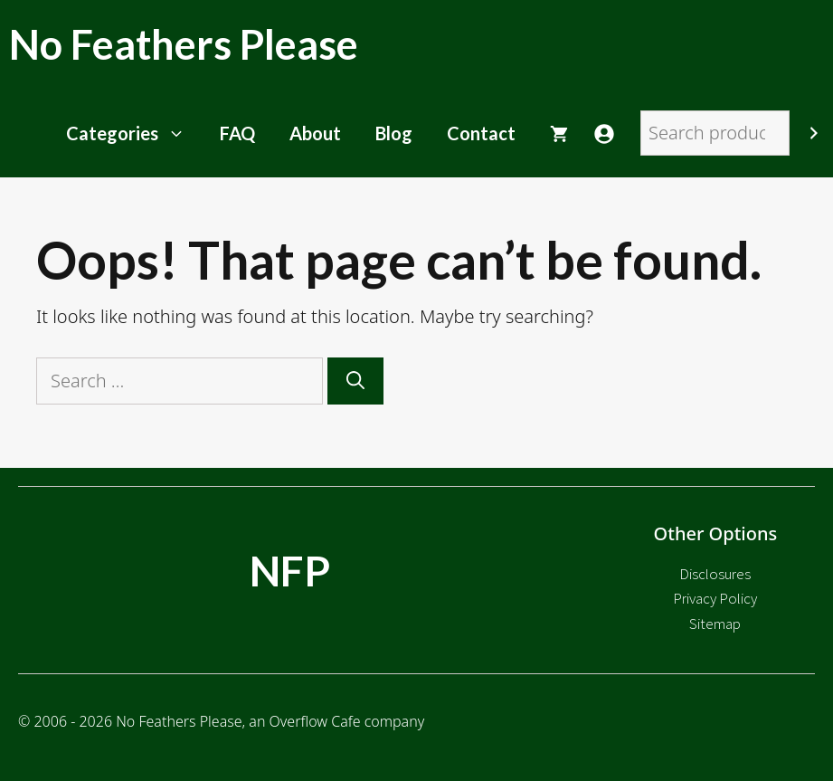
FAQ (237, 133)
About (315, 133)
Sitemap (715, 623)
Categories (134, 133)
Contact (481, 133)
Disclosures (715, 574)
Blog (393, 133)
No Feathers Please (183, 44)
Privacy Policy (715, 598)
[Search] (814, 133)
